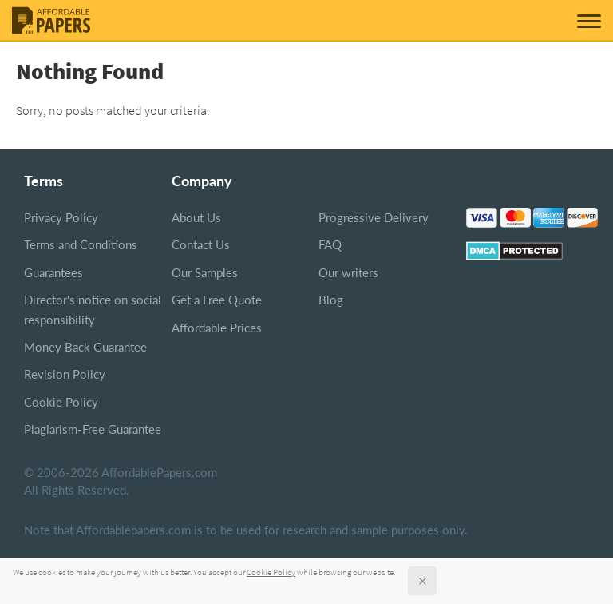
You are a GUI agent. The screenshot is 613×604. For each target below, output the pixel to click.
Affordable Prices (217, 327)
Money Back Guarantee (85, 347)
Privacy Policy (61, 217)
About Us (196, 217)
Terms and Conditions (80, 244)
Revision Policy (64, 374)
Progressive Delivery (373, 217)
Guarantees (53, 272)
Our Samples (205, 272)
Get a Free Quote (217, 299)
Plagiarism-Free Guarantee (92, 429)
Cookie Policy (61, 402)
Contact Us (201, 244)
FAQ (330, 244)
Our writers (348, 272)
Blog (330, 299)
